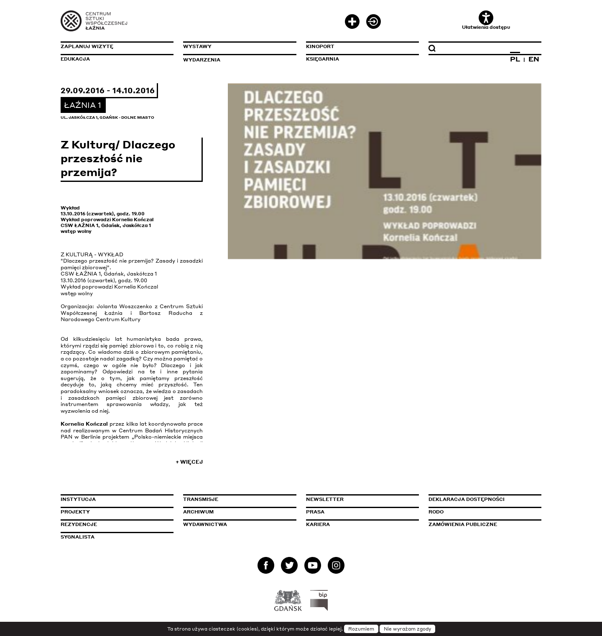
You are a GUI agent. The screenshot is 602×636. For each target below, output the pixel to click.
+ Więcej (189, 462)
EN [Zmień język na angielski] (533, 59)
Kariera (318, 524)
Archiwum (198, 512)
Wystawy (197, 46)
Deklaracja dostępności (467, 499)
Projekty (75, 512)
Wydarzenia (201, 60)
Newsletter (325, 499)
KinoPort (320, 46)
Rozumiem (361, 629)
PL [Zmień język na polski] (515, 59)
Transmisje (236, 499)
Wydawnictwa (205, 524)
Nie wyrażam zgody (407, 629)
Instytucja (78, 499)
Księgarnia (322, 59)
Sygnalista (77, 537)
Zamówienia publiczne (482, 524)
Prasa (315, 512)
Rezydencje (79, 524)
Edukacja (75, 59)
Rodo (436, 512)
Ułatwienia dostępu (486, 20)
